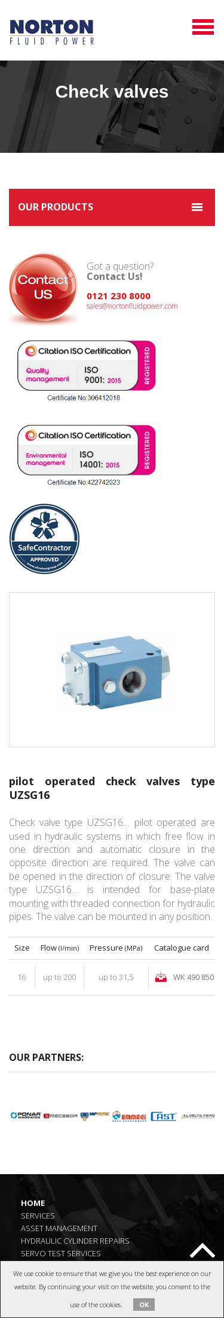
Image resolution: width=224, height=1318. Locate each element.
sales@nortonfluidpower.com (132, 306)
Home (33, 1203)
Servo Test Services (61, 1253)
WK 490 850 (193, 977)
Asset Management (59, 1228)
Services (38, 1215)
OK (144, 1304)
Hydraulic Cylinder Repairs (75, 1240)
